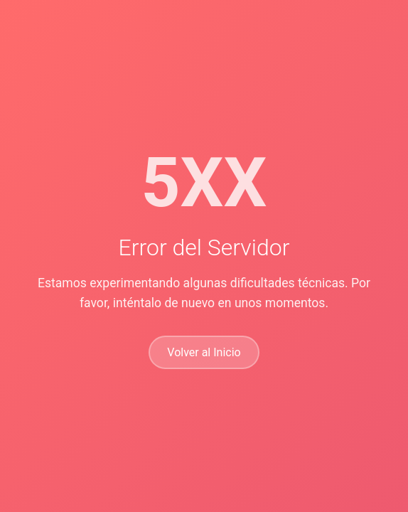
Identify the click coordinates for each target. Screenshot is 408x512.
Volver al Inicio (203, 352)
